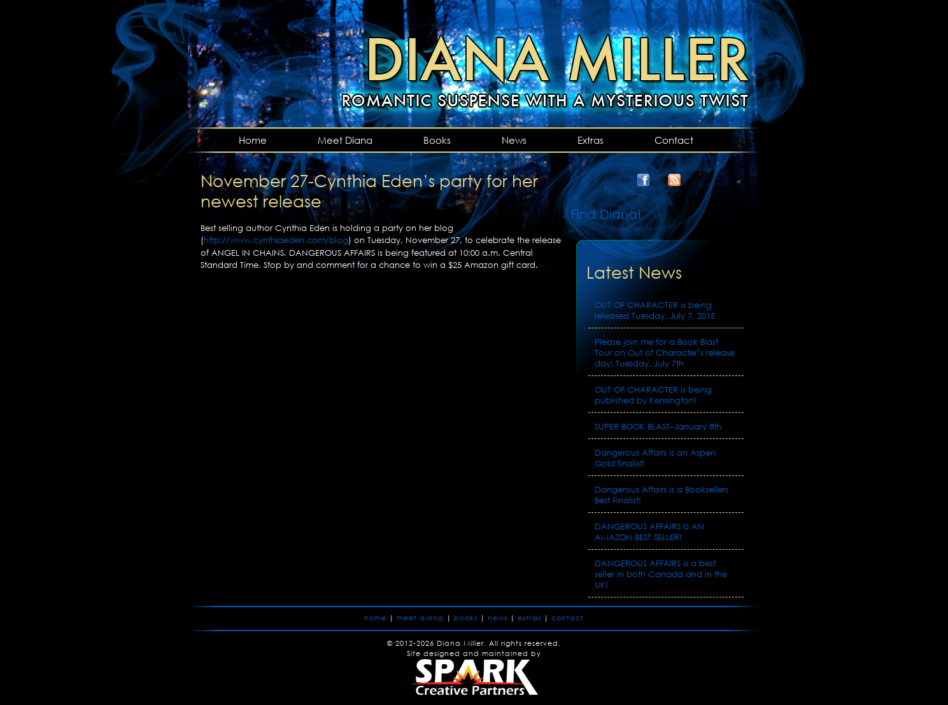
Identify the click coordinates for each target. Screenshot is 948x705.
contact (567, 618)
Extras (590, 140)
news (497, 618)
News (514, 140)
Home (253, 140)
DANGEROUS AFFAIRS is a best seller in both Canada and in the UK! (661, 574)
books (466, 618)
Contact (673, 140)
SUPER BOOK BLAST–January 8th (658, 426)
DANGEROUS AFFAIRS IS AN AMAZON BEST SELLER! (649, 532)
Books (437, 140)
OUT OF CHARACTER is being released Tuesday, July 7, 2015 (655, 310)
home (375, 618)
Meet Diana (345, 140)
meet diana (420, 618)
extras (529, 618)
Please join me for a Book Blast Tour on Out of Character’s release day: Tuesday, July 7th (665, 353)
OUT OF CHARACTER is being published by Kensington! (653, 395)
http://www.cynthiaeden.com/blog (276, 240)
